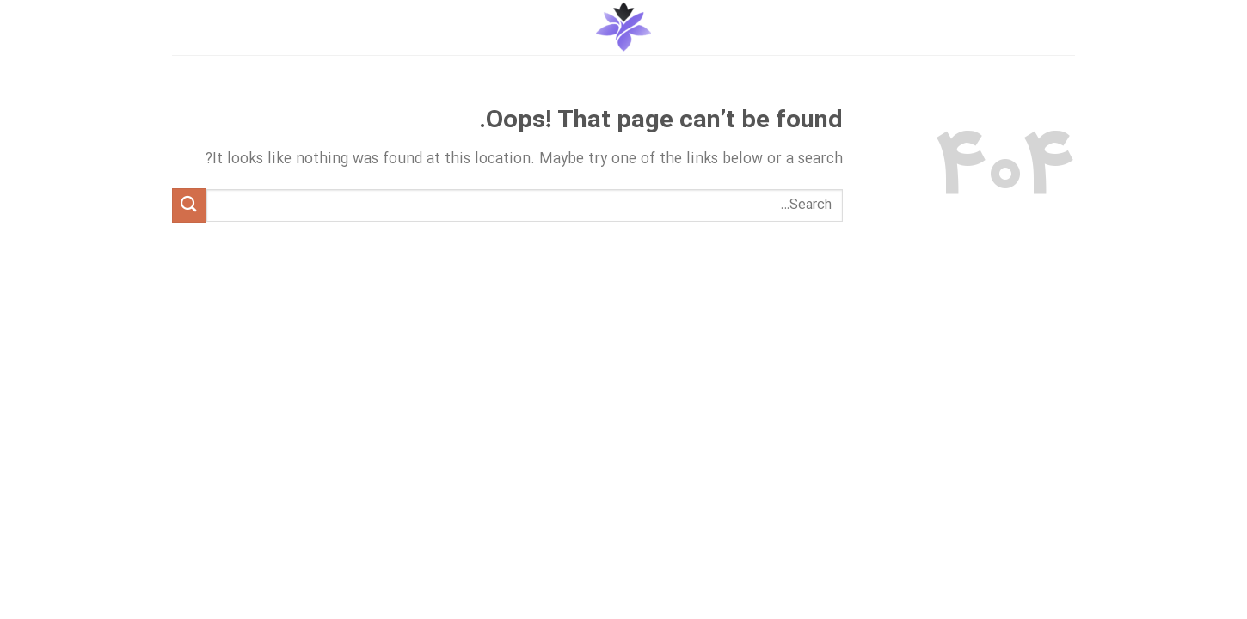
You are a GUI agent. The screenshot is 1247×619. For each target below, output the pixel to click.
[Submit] (189, 205)
